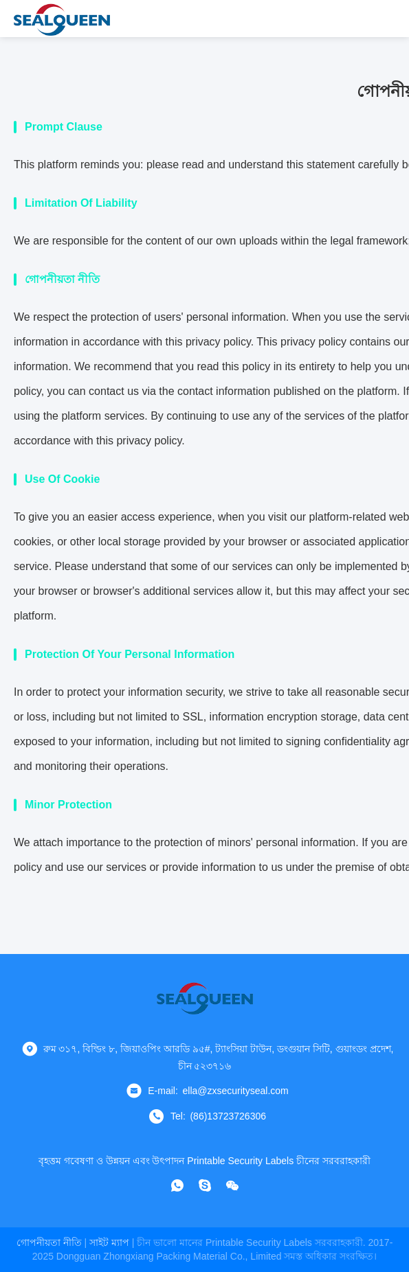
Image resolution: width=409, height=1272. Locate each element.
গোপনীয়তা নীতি (49, 1242)
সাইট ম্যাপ (109, 1242)
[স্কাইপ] (205, 1185)
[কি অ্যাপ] (177, 1185)
